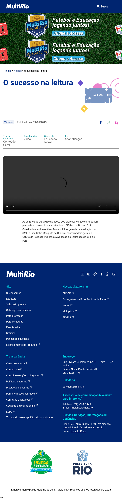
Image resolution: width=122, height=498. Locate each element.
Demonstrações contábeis (22, 393)
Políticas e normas (18, 381)
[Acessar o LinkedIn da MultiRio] (114, 274)
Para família (13, 327)
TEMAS (68, 317)
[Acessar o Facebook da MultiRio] (101, 274)
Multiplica (70, 311)
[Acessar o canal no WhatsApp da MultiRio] (108, 274)
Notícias (10, 333)
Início (8, 70)
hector (68, 305)
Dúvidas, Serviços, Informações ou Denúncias (85, 416)
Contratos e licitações (20, 399)
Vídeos (18, 70)
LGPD (11, 411)
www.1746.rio (78, 431)
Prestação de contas (19, 387)
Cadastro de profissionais (22, 405)
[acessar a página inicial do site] (17, 6)
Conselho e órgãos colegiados (24, 375)
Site (8, 286)
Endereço (69, 356)
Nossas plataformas (75, 286)
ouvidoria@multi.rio (74, 386)
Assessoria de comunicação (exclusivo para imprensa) (87, 396)
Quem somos (13, 293)
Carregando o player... (61, 185)
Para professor (14, 315)
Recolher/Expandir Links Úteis (1, 497)
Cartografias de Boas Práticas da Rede (86, 299)
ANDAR (68, 293)
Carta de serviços (17, 363)
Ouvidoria (69, 380)
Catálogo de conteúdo (18, 310)
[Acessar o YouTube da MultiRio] (82, 274)
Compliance (14, 369)
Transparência (15, 356)
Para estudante (14, 321)
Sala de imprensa (16, 304)
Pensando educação (17, 338)
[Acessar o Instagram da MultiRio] (89, 274)
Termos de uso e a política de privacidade (29, 417)
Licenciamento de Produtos (23, 344)
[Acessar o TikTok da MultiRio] (95, 274)
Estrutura (11, 298)
